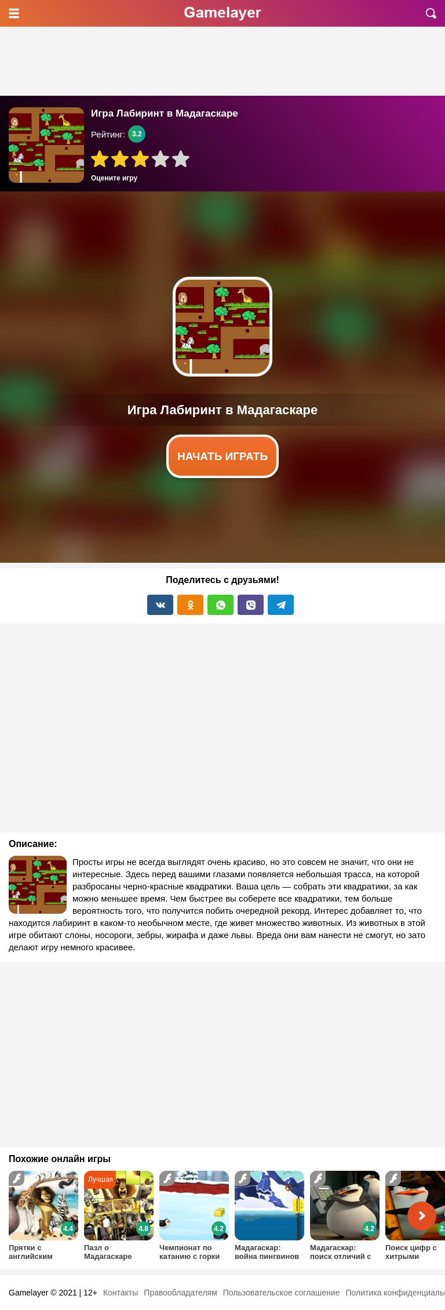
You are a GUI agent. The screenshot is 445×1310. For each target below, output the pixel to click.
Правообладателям (180, 1292)
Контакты (120, 1292)
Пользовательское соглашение (281, 1292)
